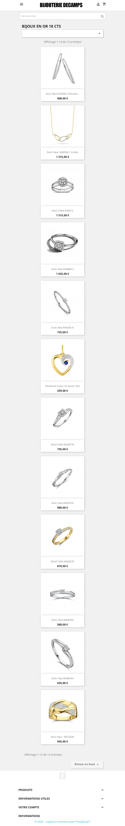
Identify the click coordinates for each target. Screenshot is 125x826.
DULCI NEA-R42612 (62, 210)
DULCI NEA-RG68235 (62, 561)
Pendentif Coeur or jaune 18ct (62, 386)
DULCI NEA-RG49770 (62, 444)
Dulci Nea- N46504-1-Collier (62, 152)
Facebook (62, 775)
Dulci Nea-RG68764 (62, 678)
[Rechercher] (62, 16)
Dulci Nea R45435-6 (62, 327)
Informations (29, 816)
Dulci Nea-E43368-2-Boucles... (63, 93)
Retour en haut (87, 764)
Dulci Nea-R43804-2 (62, 269)
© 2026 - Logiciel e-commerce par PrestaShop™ (62, 821)
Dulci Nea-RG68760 (62, 619)
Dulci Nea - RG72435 (62, 736)
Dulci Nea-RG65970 (62, 503)
